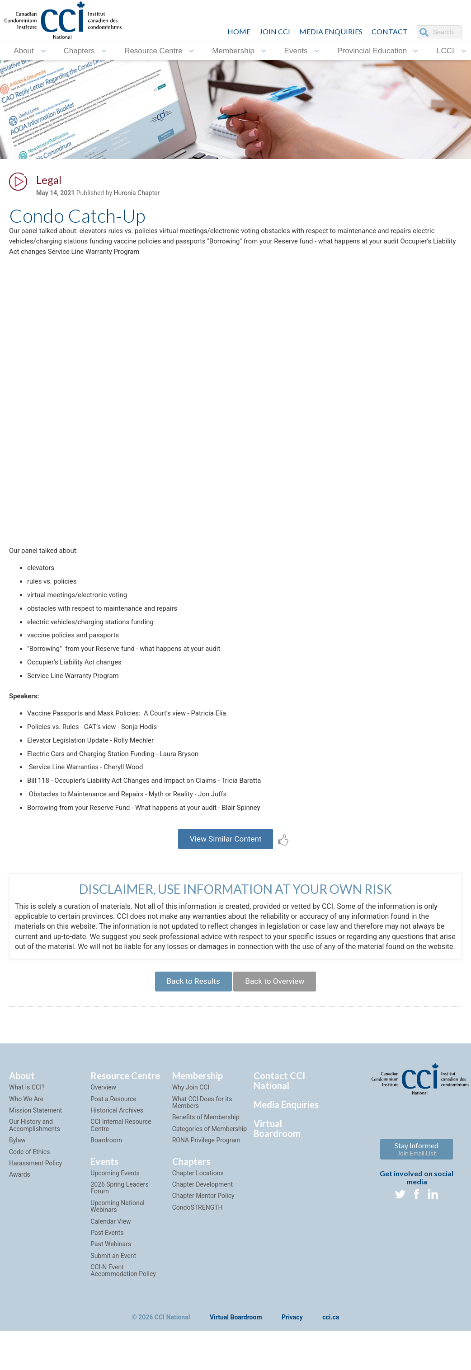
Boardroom (106, 1189)
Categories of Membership (209, 1178)
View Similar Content (226, 873)
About (23, 51)
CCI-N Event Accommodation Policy (122, 1320)
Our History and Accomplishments (34, 1175)
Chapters (78, 51)
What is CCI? (27, 1137)
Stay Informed (416, 1198)
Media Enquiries (331, 31)
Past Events (106, 1282)
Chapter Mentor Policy (203, 1245)
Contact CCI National (279, 1130)
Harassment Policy (35, 1212)
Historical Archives (116, 1159)
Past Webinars (110, 1293)
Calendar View (110, 1270)
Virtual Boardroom (277, 1178)
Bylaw (17, 1189)
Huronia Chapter (137, 194)
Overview (103, 1137)
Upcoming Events (114, 1222)
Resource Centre (153, 51)
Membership (233, 51)
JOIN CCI (274, 31)
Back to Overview (278, 1029)
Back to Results (190, 1029)
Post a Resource (113, 1148)
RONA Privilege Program (206, 1189)
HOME (238, 31)
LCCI (445, 51)
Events (296, 51)
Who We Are (26, 1148)
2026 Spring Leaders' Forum (120, 1237)
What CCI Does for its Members (202, 1152)
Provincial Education (372, 51)
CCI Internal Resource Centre (120, 1175)
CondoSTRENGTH (197, 1256)
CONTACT (390, 31)
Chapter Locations (198, 1222)
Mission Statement (35, 1159)
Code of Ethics (29, 1201)
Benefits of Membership (206, 1166)
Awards (19, 1224)
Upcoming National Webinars (117, 1255)
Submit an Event (113, 1305)
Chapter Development (202, 1233)
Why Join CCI (191, 1137)
